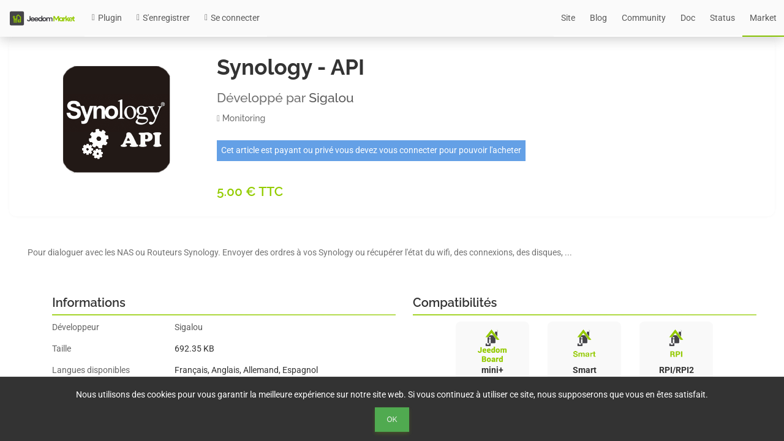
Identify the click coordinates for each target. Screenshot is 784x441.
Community (644, 18)
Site (568, 18)
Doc (687, 18)
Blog (598, 18)
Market (763, 18)
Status (722, 18)
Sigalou (331, 97)
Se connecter (232, 18)
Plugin (107, 18)
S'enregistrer (163, 18)
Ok (392, 419)
